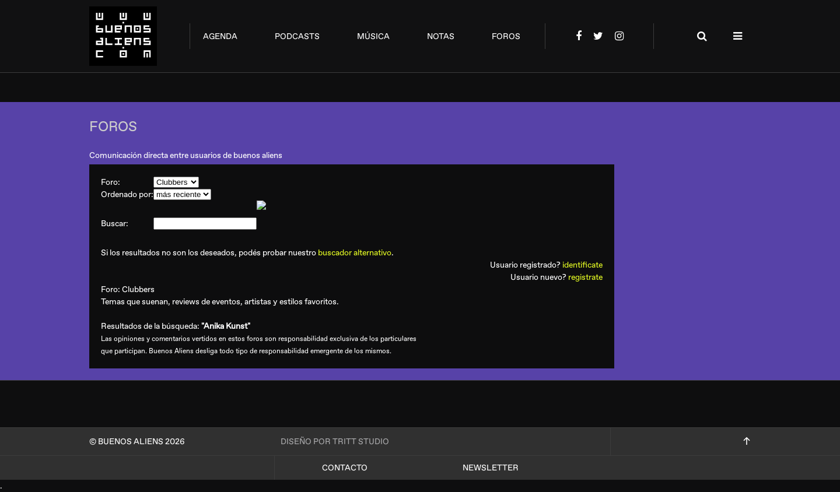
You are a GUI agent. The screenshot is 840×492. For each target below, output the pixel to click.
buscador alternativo (354, 253)
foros (506, 36)
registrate (585, 277)
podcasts (297, 36)
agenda (220, 36)
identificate (582, 265)
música (373, 36)
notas (440, 36)
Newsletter (491, 468)
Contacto (345, 468)
